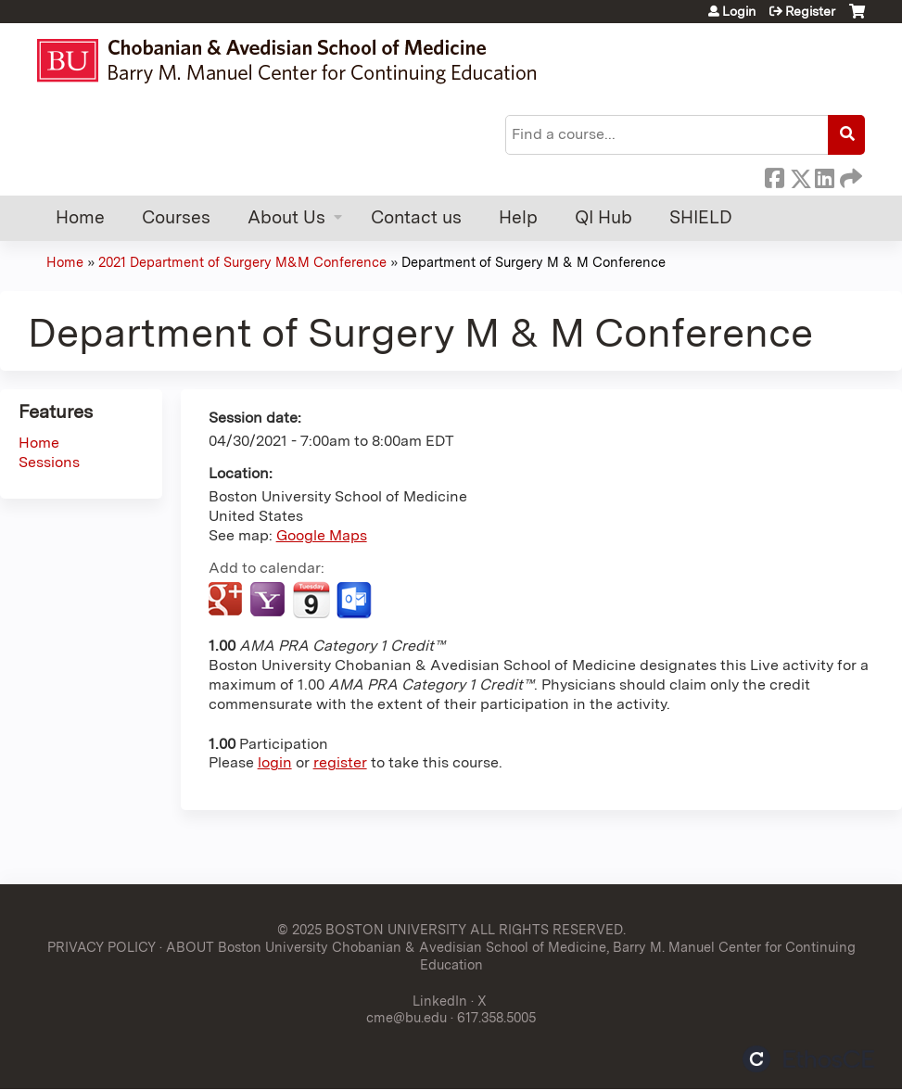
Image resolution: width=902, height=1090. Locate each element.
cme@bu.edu (406, 1017)
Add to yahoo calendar (269, 600)
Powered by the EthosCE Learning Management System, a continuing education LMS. (808, 1059)
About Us (286, 217)
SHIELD (700, 217)
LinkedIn (824, 175)
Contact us (416, 217)
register (340, 762)
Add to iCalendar (311, 599)
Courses (176, 217)
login (275, 762)
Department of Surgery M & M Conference (533, 262)
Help (518, 217)
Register (810, 11)
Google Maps (321, 535)
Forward (849, 175)
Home (80, 217)
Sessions (49, 462)
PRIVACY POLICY (101, 947)
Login (739, 11)
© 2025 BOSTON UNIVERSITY (371, 929)
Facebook (774, 175)
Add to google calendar (228, 600)
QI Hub (603, 217)
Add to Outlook (356, 600)
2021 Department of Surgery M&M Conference (242, 262)
